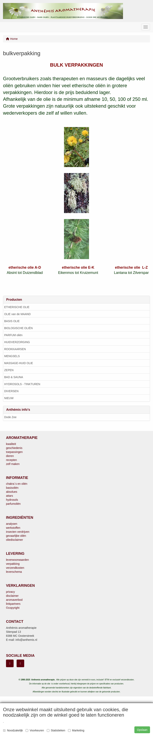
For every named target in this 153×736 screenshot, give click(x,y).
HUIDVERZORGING (17, 342)
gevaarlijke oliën (16, 535)
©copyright (12, 607)
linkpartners (13, 603)
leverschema (14, 571)
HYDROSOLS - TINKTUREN (22, 384)
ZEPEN (9, 370)
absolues (11, 491)
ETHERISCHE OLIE (16, 307)
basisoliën (12, 487)
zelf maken (13, 464)
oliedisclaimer (14, 539)
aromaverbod (14, 599)
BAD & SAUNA (13, 377)
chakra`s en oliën (16, 483)
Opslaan (142, 729)
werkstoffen (13, 527)
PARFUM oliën (13, 335)
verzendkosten (15, 567)
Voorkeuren (35, 730)
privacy (10, 591)
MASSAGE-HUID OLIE (18, 363)
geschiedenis (14, 448)
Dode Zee (10, 417)
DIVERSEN (11, 391)
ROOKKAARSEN (15, 349)
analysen (11, 523)
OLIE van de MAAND (17, 314)
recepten (11, 460)
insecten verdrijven (17, 531)
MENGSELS (12, 356)
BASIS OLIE (12, 321)
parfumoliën (13, 503)
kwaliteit (11, 444)
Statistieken (56, 730)
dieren (10, 456)
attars (9, 495)
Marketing (76, 730)
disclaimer (12, 595)
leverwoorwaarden (17, 559)
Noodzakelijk (13, 730)
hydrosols (12, 499)
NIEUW (9, 398)
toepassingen (14, 452)
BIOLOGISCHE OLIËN (18, 328)
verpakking (13, 563)
